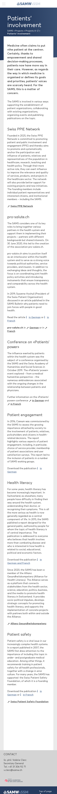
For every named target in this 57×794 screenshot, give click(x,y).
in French (15, 403)
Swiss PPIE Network (21, 206)
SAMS (10, 31)
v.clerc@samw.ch (13, 770)
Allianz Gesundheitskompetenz (28, 623)
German (34, 327)
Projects (19, 31)
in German (35, 317)
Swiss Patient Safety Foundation (29, 701)
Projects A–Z (32, 31)
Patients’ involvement (18, 33)
